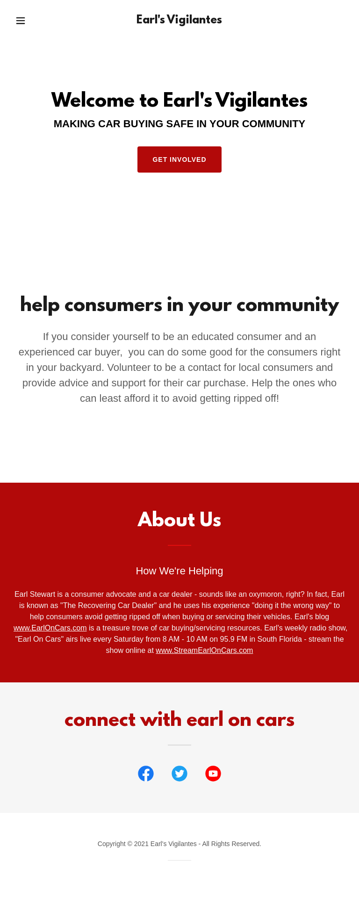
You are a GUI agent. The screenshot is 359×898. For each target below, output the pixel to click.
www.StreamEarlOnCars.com (204, 650)
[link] (179, 21)
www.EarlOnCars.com (50, 628)
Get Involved (179, 159)
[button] (27, 20)
